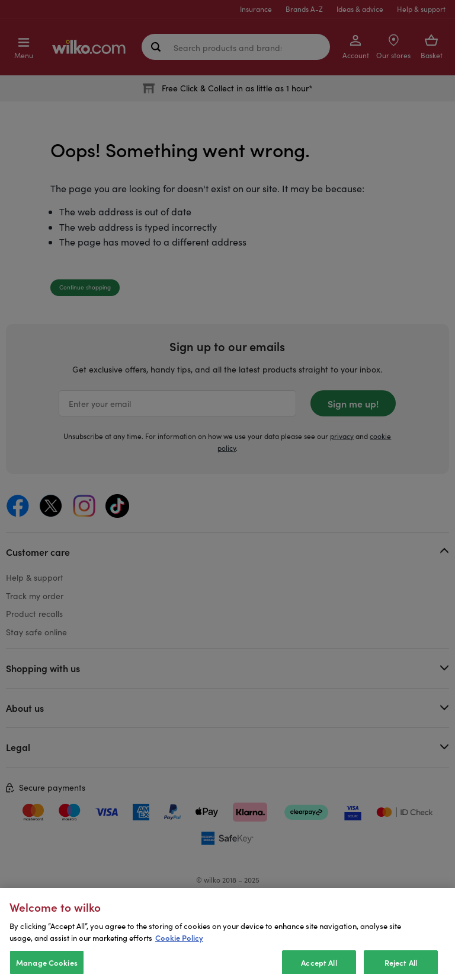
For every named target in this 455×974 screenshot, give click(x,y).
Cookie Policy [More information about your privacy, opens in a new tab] (179, 947)
